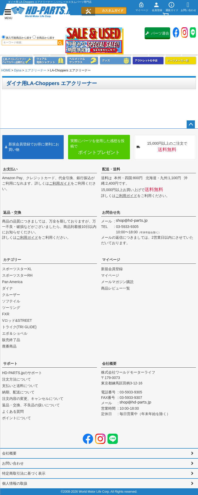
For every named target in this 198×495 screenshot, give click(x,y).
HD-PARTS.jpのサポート (22, 373)
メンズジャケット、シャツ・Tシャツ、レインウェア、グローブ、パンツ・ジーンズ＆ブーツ (50, 60)
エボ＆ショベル (14, 333)
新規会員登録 (112, 269)
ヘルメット (82, 60)
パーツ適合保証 (157, 35)
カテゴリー (12, 260)
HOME (6, 70)
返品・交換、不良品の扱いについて (31, 405)
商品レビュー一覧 (115, 288)
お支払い (10, 169)
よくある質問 (13, 411)
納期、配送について (18, 392)
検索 (60, 42)
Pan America (12, 282)
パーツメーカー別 (180, 60)
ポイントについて (16, 418)
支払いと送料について (20, 386)
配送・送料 (111, 169)
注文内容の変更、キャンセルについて (32, 399)
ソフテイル (11, 301)
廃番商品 (9, 346)
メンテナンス (17, 60)
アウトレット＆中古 (148, 60)
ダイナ (7, 288)
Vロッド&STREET (17, 320)
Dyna (17, 70)
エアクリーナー (35, 70)
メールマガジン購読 (117, 282)
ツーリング (11, 308)
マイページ (111, 260)
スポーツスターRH (17, 275)
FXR (5, 314)
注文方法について (16, 379)
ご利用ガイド (60, 183)
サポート (10, 363)
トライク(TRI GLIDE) (19, 327)
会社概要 (109, 363)
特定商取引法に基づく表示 (23, 473)
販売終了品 (11, 340)
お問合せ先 (111, 212)
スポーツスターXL (17, 269)
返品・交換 (12, 212)
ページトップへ (191, 124)
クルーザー (11, 295)
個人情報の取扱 (14, 483)
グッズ (115, 60)
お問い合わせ (13, 463)
